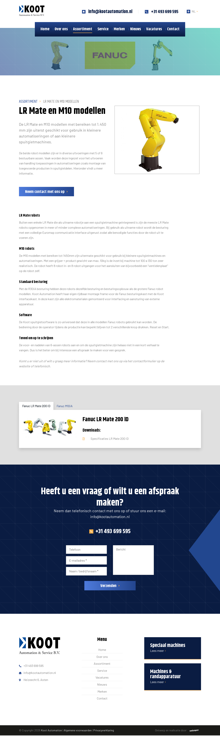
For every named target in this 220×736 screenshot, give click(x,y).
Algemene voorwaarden (78, 730)
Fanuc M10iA (65, 407)
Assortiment (82, 29)
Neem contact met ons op (45, 192)
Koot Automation (51, 730)
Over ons (61, 29)
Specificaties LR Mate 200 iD (110, 439)
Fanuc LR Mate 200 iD (36, 407)
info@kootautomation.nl (110, 517)
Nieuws (135, 29)
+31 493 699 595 (110, 532)
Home (45, 29)
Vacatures (154, 29)
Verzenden (108, 586)
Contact (173, 29)
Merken (119, 29)
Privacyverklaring (103, 730)
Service (102, 29)
